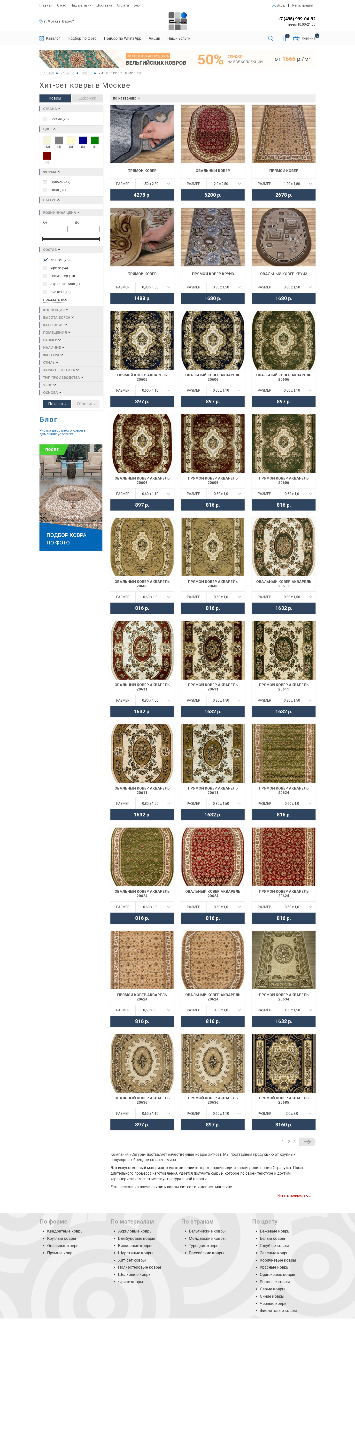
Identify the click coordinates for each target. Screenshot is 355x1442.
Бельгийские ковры (207, 1231)
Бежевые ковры (275, 1231)
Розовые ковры (275, 1281)
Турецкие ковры (204, 1245)
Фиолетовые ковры (278, 1310)
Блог (137, 5)
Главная (45, 5)
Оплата (123, 5)
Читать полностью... (294, 1195)
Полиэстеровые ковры (139, 1267)
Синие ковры (272, 1296)
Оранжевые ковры (277, 1274)
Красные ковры (274, 1267)
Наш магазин (81, 5)
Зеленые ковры (274, 1252)
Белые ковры (272, 1238)
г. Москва (52, 21)
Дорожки (87, 98)
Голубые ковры (274, 1245)
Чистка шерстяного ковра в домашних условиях (62, 432)
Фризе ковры (130, 1281)
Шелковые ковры (135, 1274)
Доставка (104, 5)
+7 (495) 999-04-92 (297, 18)
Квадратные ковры (65, 1231)
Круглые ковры (61, 1238)
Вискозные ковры (135, 1245)
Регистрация (302, 5)
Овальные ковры (63, 1245)
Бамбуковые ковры (136, 1238)
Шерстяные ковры (135, 1252)
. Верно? (67, 21)
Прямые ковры (61, 1252)
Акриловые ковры (135, 1231)
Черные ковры (273, 1303)
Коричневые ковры (278, 1260)
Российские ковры (206, 1252)
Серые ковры (272, 1289)
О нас (61, 5)
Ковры (55, 98)
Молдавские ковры (207, 1238)
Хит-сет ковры (132, 1260)
